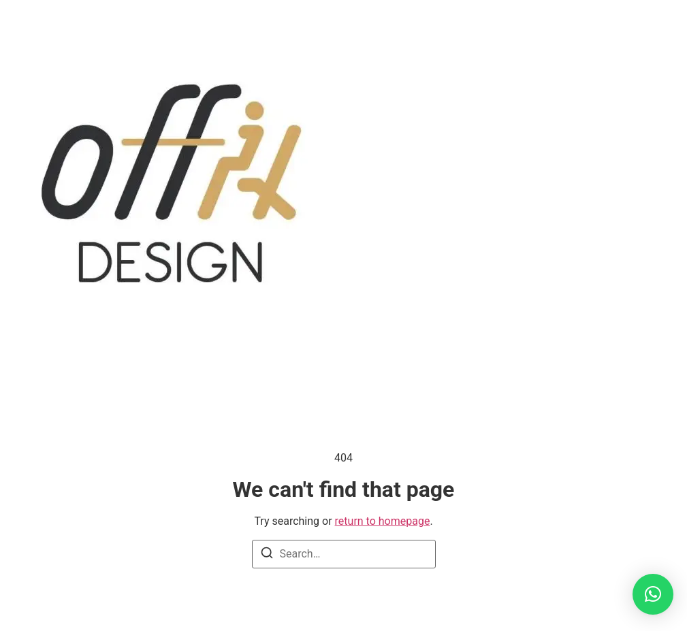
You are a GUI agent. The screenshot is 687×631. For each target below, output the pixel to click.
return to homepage (382, 521)
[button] (653, 594)
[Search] (267, 555)
